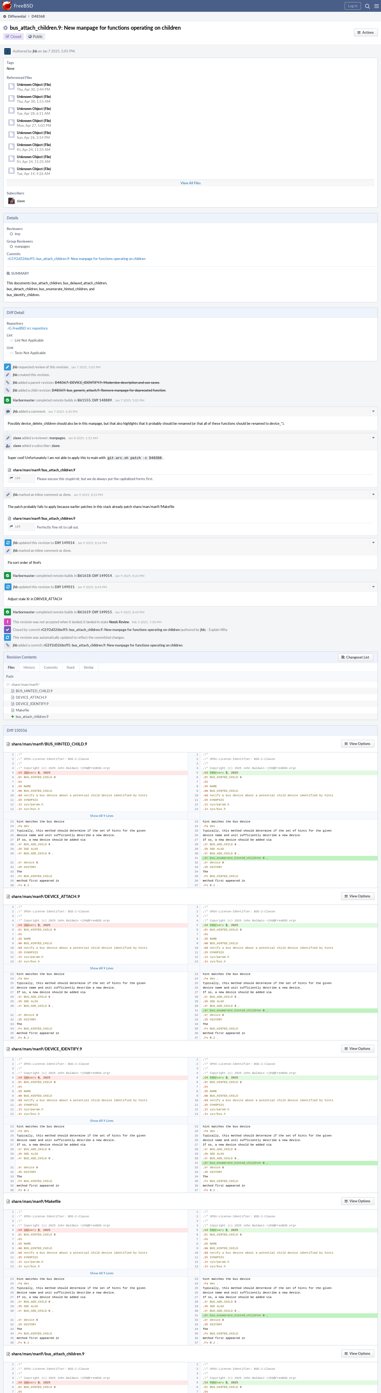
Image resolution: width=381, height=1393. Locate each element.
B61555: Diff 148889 (95, 400)
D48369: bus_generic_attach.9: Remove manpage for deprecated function (109, 390)
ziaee (21, 200)
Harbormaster (24, 400)
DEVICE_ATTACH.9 (31, 696)
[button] (376, 6)
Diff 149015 (65, 586)
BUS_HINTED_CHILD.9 (34, 690)
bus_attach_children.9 (32, 716)
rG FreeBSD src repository (28, 328)
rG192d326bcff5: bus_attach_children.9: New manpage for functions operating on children (76, 258)
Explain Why (218, 629)
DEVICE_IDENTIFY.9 (32, 703)
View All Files (190, 183)
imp (17, 233)
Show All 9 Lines (101, 815)
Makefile (22, 709)
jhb (35, 51)
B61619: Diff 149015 (95, 611)
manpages (22, 246)
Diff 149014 (65, 542)
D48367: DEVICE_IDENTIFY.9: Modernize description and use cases (107, 382)
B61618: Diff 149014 (95, 575)
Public (38, 36)
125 (15, 478)
